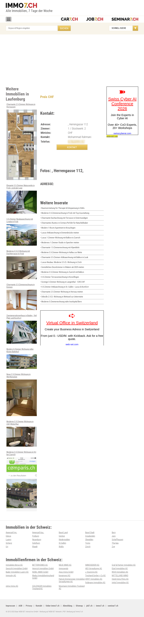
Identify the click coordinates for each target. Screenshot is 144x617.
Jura (113, 536)
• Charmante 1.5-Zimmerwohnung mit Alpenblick (59, 247)
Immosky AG (11, 575)
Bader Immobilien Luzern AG (17, 572)
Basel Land (63, 532)
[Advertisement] (72, 59)
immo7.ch (100, 605)
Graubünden (90, 536)
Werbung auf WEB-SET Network (51, 612)
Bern (114, 532)
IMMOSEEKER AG (92, 565)
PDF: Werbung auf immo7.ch (73, 612)
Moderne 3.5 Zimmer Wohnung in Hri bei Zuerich (21, 481)
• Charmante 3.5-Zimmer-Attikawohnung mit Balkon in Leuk (64, 257)
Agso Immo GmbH (66, 572)
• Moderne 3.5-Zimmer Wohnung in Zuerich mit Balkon (62, 272)
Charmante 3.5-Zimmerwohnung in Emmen (21, 296)
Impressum (10, 605)
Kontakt (39, 605)
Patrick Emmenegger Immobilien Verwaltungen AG (72, 580)
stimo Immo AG (12, 586)
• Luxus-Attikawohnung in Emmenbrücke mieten (59, 232)
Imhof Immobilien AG (120, 582)
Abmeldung (67, 605)
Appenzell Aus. (38, 532)
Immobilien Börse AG (14, 565)
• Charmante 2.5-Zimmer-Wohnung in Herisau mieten (61, 292)
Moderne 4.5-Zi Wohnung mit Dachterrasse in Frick (21, 264)
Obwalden (89, 539)
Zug (113, 546)
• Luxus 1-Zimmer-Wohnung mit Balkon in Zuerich (60, 237)
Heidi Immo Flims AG (120, 579)
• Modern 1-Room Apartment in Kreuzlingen (57, 228)
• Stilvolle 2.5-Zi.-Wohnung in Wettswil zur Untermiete (61, 296)
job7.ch (89, 605)
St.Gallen (62, 543)
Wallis (61, 546)
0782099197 (76, 141)
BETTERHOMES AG (40, 565)
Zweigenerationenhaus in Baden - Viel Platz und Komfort (21, 329)
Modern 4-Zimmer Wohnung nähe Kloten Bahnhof (21, 358)
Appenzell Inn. (11, 532)
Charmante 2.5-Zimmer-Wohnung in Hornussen (21, 141)
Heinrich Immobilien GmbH (43, 568)
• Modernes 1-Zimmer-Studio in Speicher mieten (59, 242)
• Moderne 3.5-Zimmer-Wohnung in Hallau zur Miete (61, 252)
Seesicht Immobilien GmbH (17, 568)
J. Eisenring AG (91, 572)
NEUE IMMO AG (65, 565)
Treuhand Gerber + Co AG (95, 575)
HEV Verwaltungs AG (93, 568)
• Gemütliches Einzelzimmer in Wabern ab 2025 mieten (62, 267)
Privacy (29, 605)
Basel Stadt (89, 532)
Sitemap (79, 605)
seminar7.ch (113, 605)
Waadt (34, 546)
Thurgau (115, 543)
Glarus (8, 536)
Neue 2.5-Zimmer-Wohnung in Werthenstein (21, 394)
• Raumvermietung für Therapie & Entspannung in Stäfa (62, 208)
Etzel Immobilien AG (120, 568)
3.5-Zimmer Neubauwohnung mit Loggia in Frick (21, 232)
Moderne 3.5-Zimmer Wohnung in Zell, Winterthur (21, 433)
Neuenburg (36, 539)
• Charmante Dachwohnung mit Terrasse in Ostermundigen (64, 218)
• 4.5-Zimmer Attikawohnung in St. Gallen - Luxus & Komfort (64, 287)
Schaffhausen (117, 539)
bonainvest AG (64, 575)
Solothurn (36, 543)
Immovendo (63, 568)
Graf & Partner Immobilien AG (124, 565)
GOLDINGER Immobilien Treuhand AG (41, 587)
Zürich (87, 546)
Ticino (87, 543)
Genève (62, 536)
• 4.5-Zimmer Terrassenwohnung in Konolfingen (59, 277)
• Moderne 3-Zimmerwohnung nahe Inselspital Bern (61, 301)
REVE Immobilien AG (120, 572)
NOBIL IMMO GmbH (40, 572)
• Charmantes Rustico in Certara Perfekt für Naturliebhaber (64, 223)
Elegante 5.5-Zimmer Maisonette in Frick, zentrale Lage (21, 198)
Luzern (8, 539)
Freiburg (35, 536)
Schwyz (9, 543)
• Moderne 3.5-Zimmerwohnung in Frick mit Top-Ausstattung (64, 213)
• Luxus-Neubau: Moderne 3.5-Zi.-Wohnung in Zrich (61, 262)
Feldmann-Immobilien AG (95, 582)
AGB (20, 605)
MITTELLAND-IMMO (120, 575)
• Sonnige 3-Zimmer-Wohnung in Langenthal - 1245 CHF (62, 282)
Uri (7, 546)
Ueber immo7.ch (52, 605)
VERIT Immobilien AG (93, 579)
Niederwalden (64, 539)
